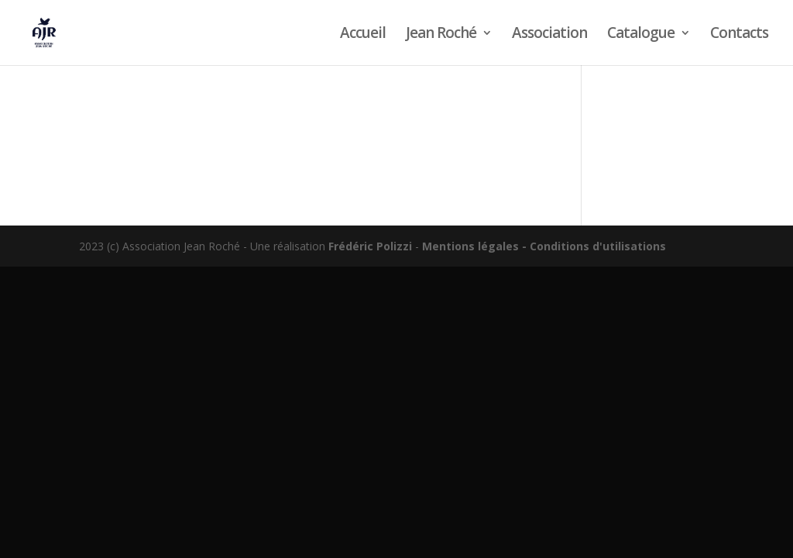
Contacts (739, 35)
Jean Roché (441, 35)
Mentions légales (470, 246)
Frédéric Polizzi (370, 246)
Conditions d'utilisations (598, 246)
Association (549, 35)
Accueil (363, 35)
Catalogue (641, 35)
